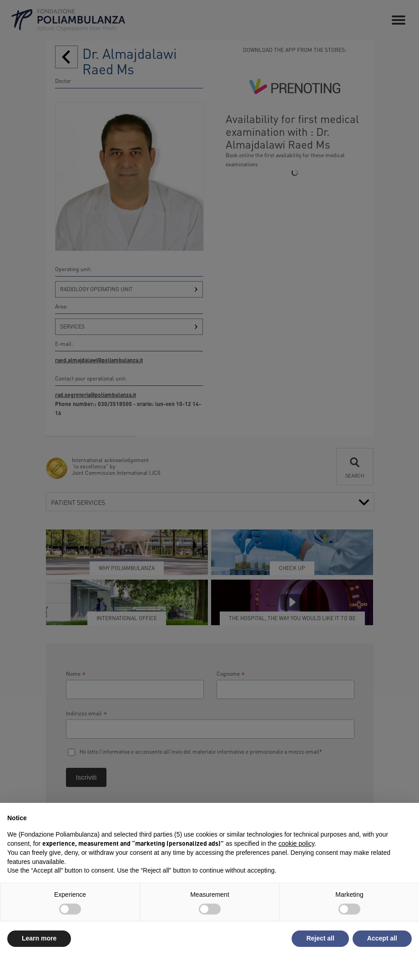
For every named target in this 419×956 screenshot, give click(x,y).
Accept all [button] (382, 938)
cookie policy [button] (296, 843)
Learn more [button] (39, 938)
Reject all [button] (320, 938)
